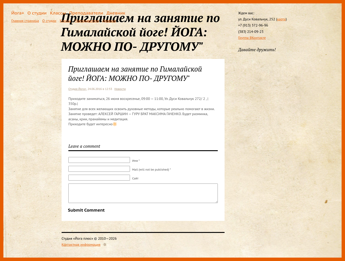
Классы (58, 13)
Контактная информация (81, 244)
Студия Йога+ (77, 89)
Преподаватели (86, 13)
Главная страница (25, 20)
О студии (37, 13)
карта (281, 19)
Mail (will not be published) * (151, 169)
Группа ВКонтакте (252, 37)
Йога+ (17, 13)
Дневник (115, 13)
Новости (120, 89)
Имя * (136, 160)
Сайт (135, 178)
